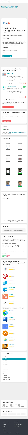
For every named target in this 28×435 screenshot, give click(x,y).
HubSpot (11, 294)
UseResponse (12, 287)
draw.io (10, 331)
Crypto (4, 428)
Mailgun (10, 274)
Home (2, 6)
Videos (4, 371)
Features (5, 362)
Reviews (5, 360)
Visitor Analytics (11, 86)
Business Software (14, 6)
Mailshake (11, 301)
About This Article (6, 377)
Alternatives (5, 358)
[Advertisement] (14, 14)
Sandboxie (11, 317)
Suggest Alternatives (19, 426)
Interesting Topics (6, 379)
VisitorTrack (10, 73)
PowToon (11, 324)
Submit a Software (18, 424)
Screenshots (5, 369)
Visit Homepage (8, 56)
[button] (26, 1)
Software (7, 6)
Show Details (23, 83)
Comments (5, 375)
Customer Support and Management (9, 7)
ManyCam (11, 310)
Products (4, 426)
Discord (4, 430)
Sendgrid (11, 280)
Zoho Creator (12, 267)
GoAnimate (11, 344)
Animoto (11, 337)
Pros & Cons (5, 364)
